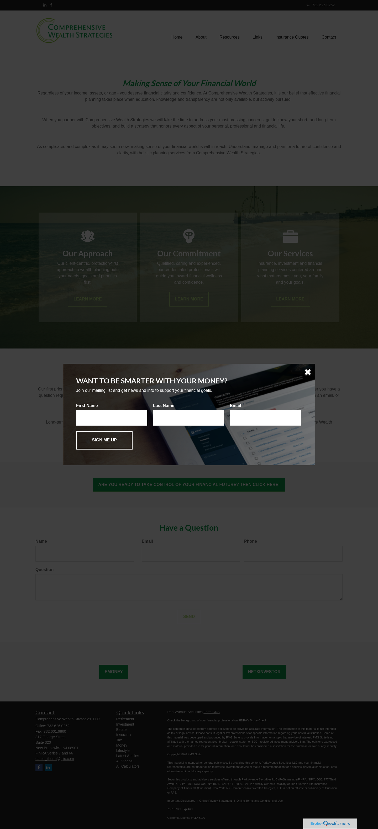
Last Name (163, 405)
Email (235, 405)
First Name (87, 405)
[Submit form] (104, 440)
